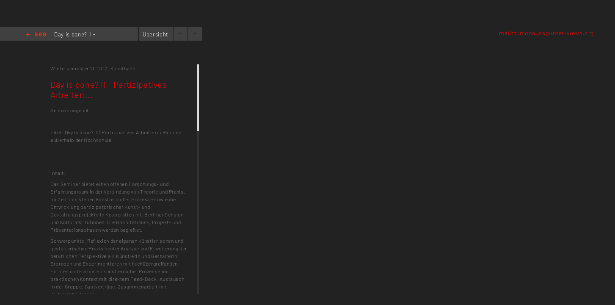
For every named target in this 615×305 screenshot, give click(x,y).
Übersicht (155, 34)
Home (36, 35)
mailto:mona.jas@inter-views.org (546, 32)
